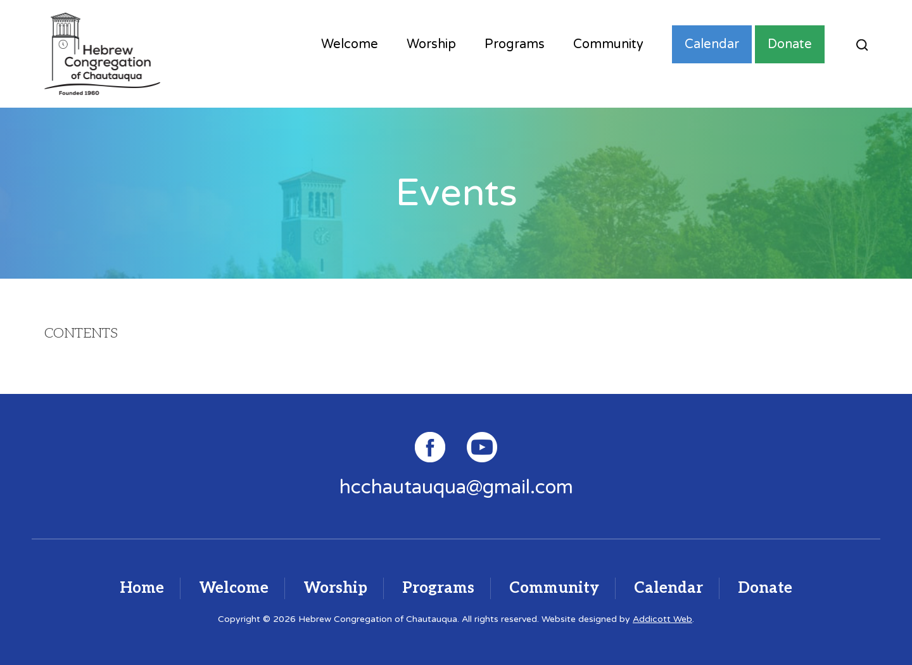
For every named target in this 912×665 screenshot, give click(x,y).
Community (608, 44)
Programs (514, 44)
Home (142, 588)
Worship (431, 44)
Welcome (349, 44)
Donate (790, 44)
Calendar (712, 44)
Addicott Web (662, 619)
